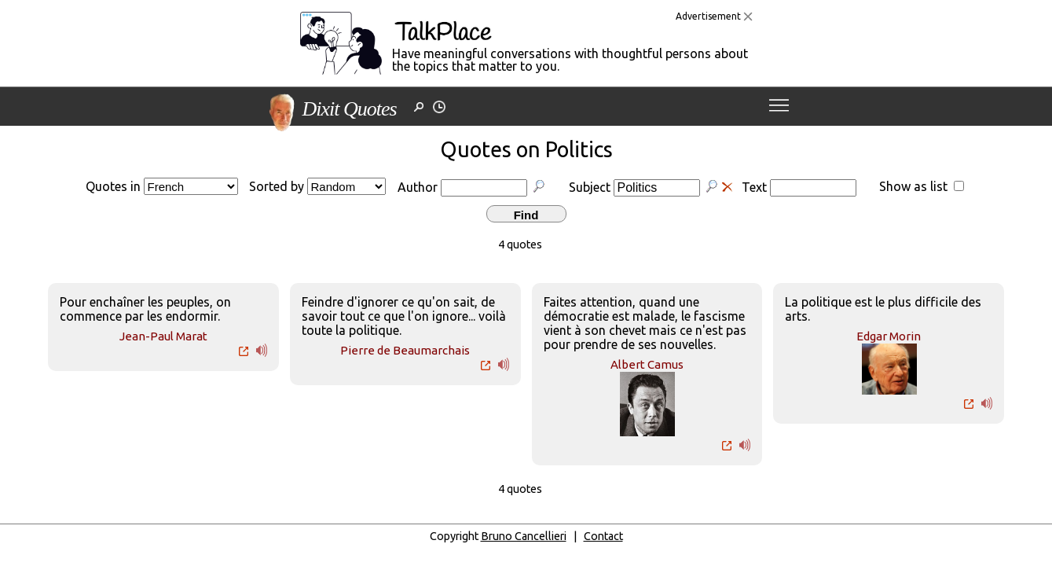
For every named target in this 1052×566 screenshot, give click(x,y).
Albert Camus (647, 364)
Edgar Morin (888, 336)
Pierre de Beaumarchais (405, 350)
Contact (603, 536)
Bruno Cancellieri (523, 536)
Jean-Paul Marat (163, 336)
